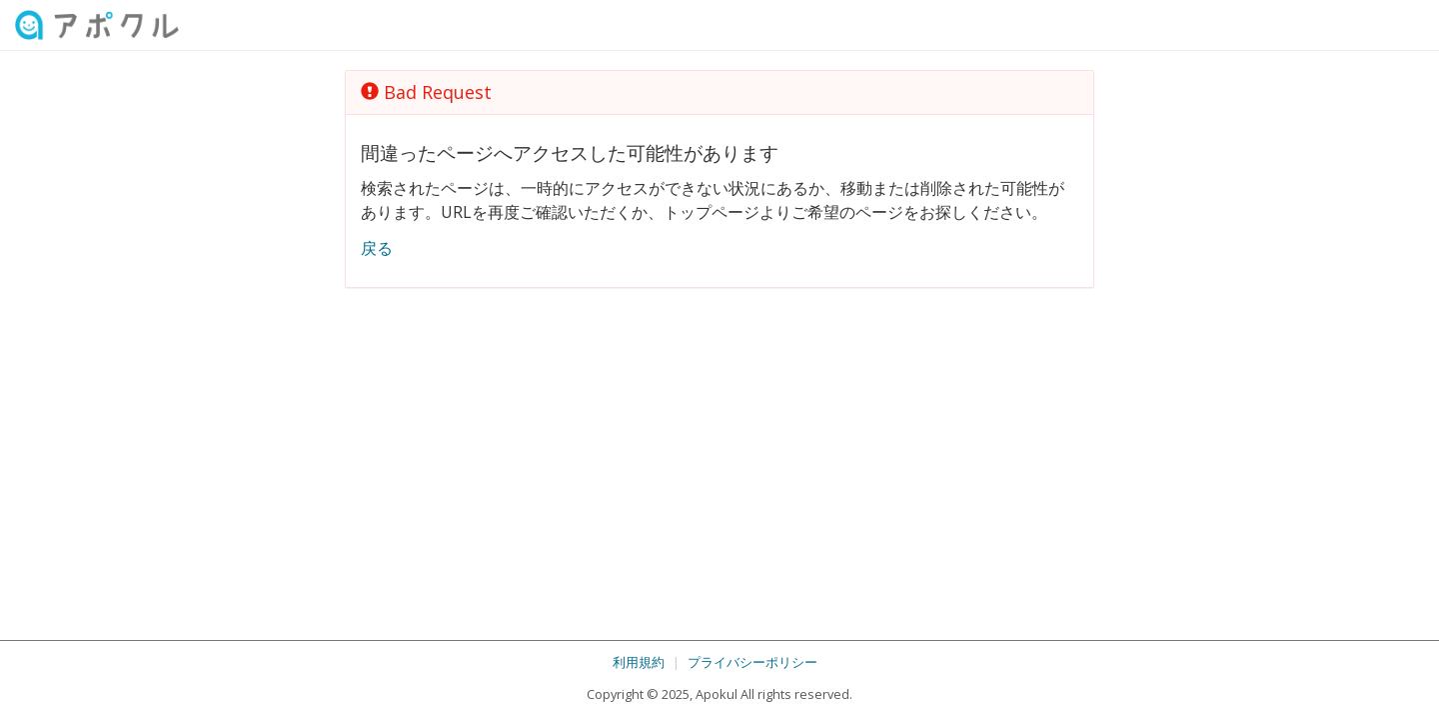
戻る (377, 248)
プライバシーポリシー (752, 662)
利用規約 (639, 662)
